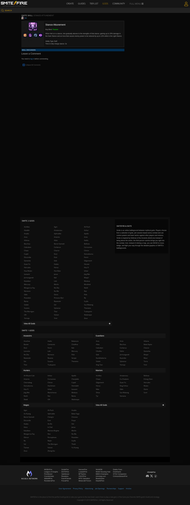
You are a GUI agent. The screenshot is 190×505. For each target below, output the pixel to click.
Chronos (75, 417)
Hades (56, 264)
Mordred (87, 284)
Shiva (98, 392)
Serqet (74, 358)
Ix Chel (50, 427)
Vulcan (56, 315)
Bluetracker (100, 478)
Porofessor (48, 474)
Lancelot (27, 351)
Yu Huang (75, 447)
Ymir (55, 318)
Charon (56, 250)
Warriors (99, 370)
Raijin (50, 441)
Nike (97, 389)
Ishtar (86, 271)
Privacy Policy (78, 488)
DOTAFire (65, 472)
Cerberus (57, 247)
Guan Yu (27, 264)
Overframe (117, 472)
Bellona (87, 244)
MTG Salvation (84, 478)
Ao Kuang (27, 414)
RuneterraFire (49, 481)
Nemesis (27, 291)
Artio (86, 237)
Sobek (26, 305)
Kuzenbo (123, 358)
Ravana (50, 358)
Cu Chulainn (124, 379)
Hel (26, 18)
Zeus (86, 318)
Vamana (123, 396)
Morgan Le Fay (29, 288)
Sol (55, 305)
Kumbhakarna (101, 358)
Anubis (26, 233)
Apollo (86, 233)
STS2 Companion (120, 474)
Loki (55, 281)
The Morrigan (29, 311)
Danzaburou (88, 254)
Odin (25, 294)
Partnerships (111, 488)
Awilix (86, 240)
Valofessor (65, 474)
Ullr (25, 315)
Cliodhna (75, 344)
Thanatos (87, 308)
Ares (25, 237)
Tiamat (26, 447)
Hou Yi (86, 267)
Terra (146, 361)
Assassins (27, 336)
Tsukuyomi (88, 311)
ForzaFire (65, 481)
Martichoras (52, 392)
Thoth (74, 444)
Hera (25, 427)
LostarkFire (83, 472)
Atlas (56, 240)
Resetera (64, 476)
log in (32, 59)
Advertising (89, 488)
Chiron (86, 250)
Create (70, 3)
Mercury (27, 284)
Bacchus (27, 244)
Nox (49, 434)
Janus (56, 274)
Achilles (27, 227)
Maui (145, 358)
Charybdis (75, 379)
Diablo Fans (117, 469)
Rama (26, 301)
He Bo (50, 424)
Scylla (86, 301)
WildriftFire (48, 478)
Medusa (87, 281)
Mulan (146, 386)
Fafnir (122, 351)
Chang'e (51, 417)
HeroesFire (83, 469)
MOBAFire (48, 469)
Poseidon (27, 298)
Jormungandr (29, 278)
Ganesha (27, 261)
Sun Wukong (88, 305)
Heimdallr (75, 386)
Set (25, 361)
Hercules (27, 267)
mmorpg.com (101, 476)
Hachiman (51, 386)
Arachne (27, 341)
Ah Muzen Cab (29, 375)
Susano (26, 308)
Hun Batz (57, 271)
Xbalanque (88, 315)
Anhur (86, 230)
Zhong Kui (51, 451)
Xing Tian (99, 365)
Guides (82, 3)
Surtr (145, 392)
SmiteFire (65, 469)
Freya (74, 420)
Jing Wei (87, 274)
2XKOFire (82, 476)
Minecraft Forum (85, 481)
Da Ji (55, 254)
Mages (26, 405)
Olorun (26, 437)
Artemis (57, 237)
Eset (55, 257)
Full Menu (136, 3)
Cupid (26, 254)
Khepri (86, 278)
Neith (86, 288)
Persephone (52, 437)
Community (118, 3)
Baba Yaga (75, 414)
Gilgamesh (88, 261)
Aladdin (27, 230)
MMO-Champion (102, 474)
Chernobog (28, 382)
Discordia (27, 257)
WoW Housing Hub (103, 472)
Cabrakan (27, 247)
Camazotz (51, 344)
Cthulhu (99, 351)
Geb (55, 261)
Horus (56, 267)
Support (121, 488)
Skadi (26, 399)
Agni (55, 227)
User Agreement (65, 488)
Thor (55, 311)
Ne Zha (56, 288)
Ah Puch (87, 227)
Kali (55, 278)
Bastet (26, 344)
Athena (26, 240)
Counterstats (49, 476)
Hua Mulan (28, 271)
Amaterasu (58, 230)
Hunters (26, 370)
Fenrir (86, 257)
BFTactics (82, 474)
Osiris (56, 294)
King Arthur (124, 386)
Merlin (56, 284)
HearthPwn (100, 481)
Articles (128, 488)
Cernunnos (88, 247)
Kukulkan (27, 281)
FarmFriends (66, 478)
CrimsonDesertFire (120, 476)
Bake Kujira (148, 344)
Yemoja (27, 318)
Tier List (94, 3)
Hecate (86, 264)
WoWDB (99, 469)
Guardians (100, 336)
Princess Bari (59, 298)
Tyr (97, 396)
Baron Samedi (59, 244)
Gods (105, 3)
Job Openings (100, 488)
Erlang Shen (148, 379)
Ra (85, 298)
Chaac (26, 250)
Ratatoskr (57, 301)
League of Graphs (51, 472)
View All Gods (67, 324)
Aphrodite (57, 233)
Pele (85, 294)
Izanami (27, 274)
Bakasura (75, 341)
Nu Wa (56, 291)
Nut (85, 291)
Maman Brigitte (53, 430)
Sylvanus (57, 308)
